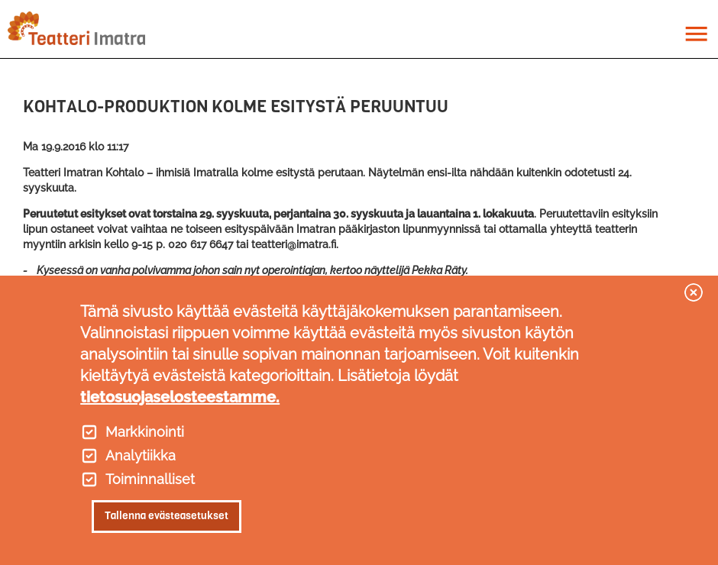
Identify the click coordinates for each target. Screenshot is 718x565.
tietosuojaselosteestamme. (180, 397)
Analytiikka (140, 455)
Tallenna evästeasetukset (166, 515)
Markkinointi (144, 432)
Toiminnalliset (150, 479)
